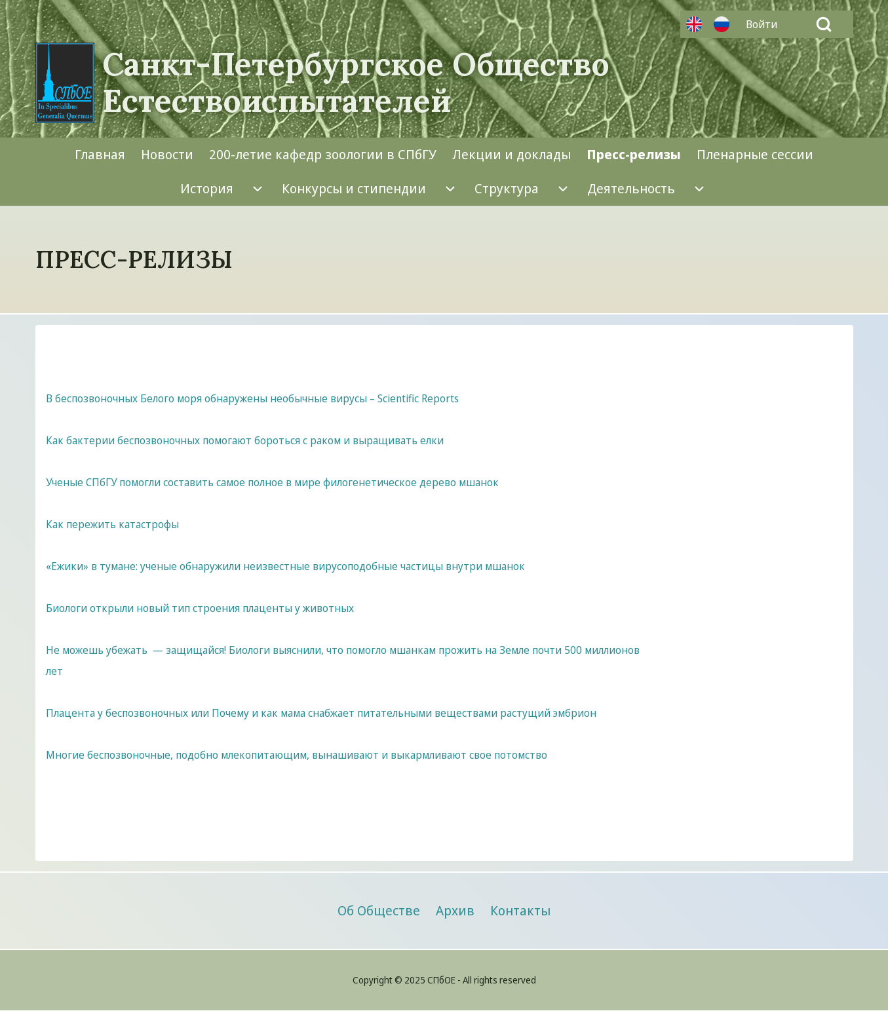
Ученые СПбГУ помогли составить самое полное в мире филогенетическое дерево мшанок (272, 482)
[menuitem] (764, 24)
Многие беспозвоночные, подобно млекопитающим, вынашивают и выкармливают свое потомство (296, 755)
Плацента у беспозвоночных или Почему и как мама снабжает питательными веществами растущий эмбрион (321, 713)
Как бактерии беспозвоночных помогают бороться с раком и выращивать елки (245, 440)
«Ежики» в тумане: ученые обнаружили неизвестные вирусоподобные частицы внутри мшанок (285, 566)
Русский (721, 24)
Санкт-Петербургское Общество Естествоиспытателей (355, 82)
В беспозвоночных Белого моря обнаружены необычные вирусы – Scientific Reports (252, 398)
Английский (694, 24)
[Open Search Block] (823, 24)
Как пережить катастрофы (112, 524)
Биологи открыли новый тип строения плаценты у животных (200, 608)
